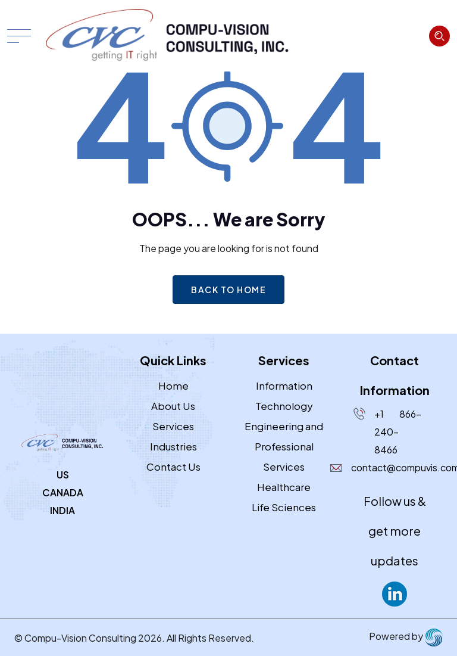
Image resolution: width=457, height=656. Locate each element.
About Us (173, 405)
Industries (173, 446)
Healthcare (284, 486)
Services (173, 426)
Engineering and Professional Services (284, 446)
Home (173, 385)
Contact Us (173, 466)
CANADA (62, 492)
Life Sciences (284, 507)
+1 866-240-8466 (397, 432)
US (63, 474)
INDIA (62, 510)
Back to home (228, 289)
